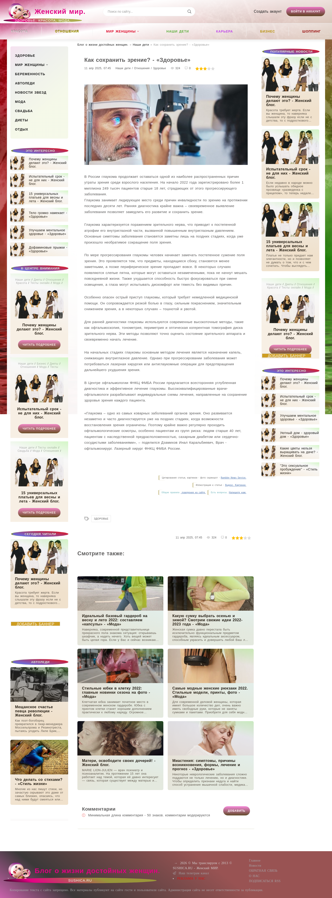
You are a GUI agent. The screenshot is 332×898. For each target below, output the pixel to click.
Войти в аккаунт (305, 11)
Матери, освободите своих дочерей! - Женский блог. (118, 763)
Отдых (21, 129)
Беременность (30, 74)
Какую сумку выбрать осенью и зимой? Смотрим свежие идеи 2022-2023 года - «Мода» (207, 620)
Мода (20, 102)
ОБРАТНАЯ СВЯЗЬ (263, 870)
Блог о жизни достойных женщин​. (102, 44)
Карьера (224, 31)
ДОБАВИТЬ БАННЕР (35, 624)
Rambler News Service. (233, 477)
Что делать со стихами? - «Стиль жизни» (38, 782)
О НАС (254, 876)
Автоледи (25, 83)
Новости (255, 865)
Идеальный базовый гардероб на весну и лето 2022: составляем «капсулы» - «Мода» (114, 620)
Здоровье (25, 55)
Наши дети (177, 31)
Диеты (21, 120)
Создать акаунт (268, 11)
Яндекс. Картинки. (235, 485)
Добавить (236, 810)
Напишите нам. (237, 492)
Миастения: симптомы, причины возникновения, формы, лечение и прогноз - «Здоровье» (206, 765)
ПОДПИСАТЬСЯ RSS (264, 881)
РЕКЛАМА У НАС (191, 878)
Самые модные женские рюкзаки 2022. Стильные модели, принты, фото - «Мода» (210, 692)
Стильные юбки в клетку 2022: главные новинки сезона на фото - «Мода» (116, 692)
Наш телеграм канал (191, 873)
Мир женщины (121, 31)
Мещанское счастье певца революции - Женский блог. (34, 711)
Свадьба (24, 111)
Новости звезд (30, 92)
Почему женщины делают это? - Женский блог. (39, 329)
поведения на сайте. (193, 492)
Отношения (67, 31)
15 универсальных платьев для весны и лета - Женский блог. (39, 497)
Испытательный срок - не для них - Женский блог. (39, 413)
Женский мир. (46, 14)
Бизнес (267, 31)
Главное (254, 860)
